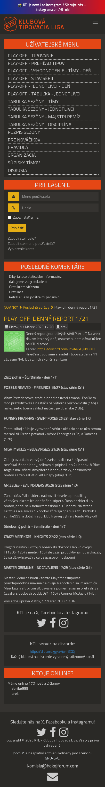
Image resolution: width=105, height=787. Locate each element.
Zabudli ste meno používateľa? (31, 243)
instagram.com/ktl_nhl (52, 9)
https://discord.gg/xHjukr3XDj (52, 651)
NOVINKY (11, 307)
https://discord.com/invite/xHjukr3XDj (66, 349)
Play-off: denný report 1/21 (46, 318)
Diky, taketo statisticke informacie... (35, 276)
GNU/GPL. (52, 758)
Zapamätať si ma (23, 217)
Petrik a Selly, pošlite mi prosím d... (35, 297)
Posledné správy (36, 307)
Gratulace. (16, 291)
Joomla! (18, 753)
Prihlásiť (17, 227)
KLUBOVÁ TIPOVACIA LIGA (41, 23)
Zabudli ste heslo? (22, 238)
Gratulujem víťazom (24, 286)
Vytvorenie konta (21, 248)
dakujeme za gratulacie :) (28, 281)
